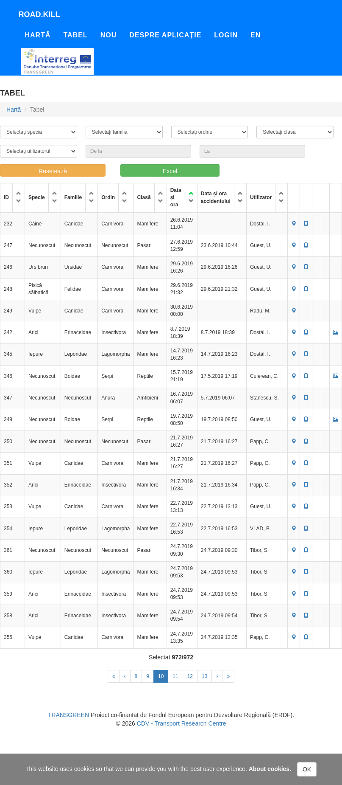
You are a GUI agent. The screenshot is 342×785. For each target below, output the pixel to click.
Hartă (38, 35)
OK (307, 769)
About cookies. (270, 768)
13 (204, 676)
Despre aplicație (165, 35)
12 (190, 676)
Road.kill (39, 14)
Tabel (76, 35)
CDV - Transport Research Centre (181, 723)
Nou (108, 35)
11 (175, 676)
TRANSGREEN (68, 715)
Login (226, 35)
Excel (170, 171)
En (255, 35)
